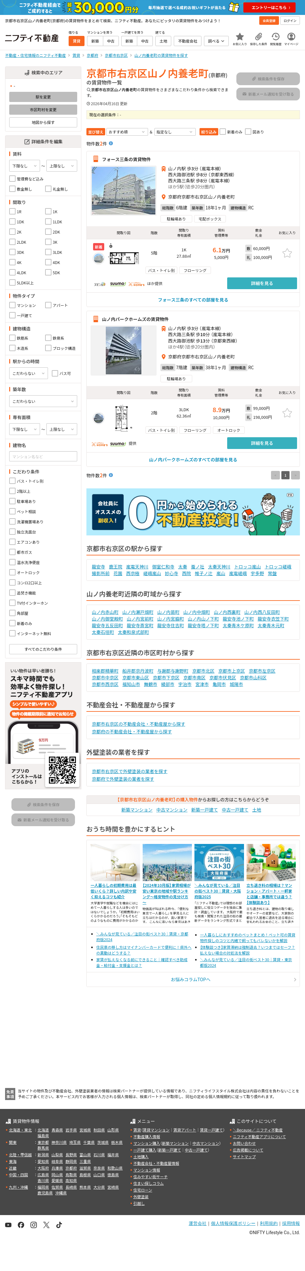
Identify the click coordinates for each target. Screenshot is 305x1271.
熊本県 (85, 1187)
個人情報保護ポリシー (233, 1223)
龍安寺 (98, 566)
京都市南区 (194, 677)
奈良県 (99, 1168)
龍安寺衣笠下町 (273, 618)
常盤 (272, 573)
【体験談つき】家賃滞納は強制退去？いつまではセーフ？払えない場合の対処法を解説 (247, 949)
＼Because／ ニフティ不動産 (258, 1129)
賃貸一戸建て (211, 1129)
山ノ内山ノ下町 (203, 618)
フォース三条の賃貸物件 (126, 159)
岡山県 (57, 1174)
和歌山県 (115, 1168)
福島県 (43, 1135)
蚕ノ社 (197, 566)
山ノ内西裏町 (227, 612)
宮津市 (202, 684)
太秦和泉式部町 (133, 632)
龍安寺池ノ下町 (238, 618)
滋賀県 (85, 1168)
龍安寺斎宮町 (140, 625)
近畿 (13, 1168)
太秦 (182, 566)
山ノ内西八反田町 (262, 612)
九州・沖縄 (18, 1187)
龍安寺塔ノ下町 (203, 625)
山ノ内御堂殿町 (107, 618)
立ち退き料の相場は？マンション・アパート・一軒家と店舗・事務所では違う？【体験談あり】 (269, 893)
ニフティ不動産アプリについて (259, 1136)
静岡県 (71, 1161)
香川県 (43, 1180)
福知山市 (131, 684)
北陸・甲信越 (20, 1154)
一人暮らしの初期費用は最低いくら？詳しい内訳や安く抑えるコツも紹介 (113, 890)
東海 (13, 1161)
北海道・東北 (20, 1129)
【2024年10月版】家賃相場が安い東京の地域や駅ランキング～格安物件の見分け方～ (167, 893)
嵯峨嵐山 (152, 573)
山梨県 (57, 1154)
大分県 (99, 1187)
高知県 (71, 1180)
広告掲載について (248, 1149)
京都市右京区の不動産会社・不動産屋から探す (138, 724)
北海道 (43, 1129)
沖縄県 (61, 1192)
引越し (139, 1203)
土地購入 (141, 1156)
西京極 (132, 573)
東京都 (43, 1142)
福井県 (113, 1154)
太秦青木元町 (271, 625)
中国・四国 (18, 1174)
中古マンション (171, 809)
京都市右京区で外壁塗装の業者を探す (129, 771)
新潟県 (43, 1154)
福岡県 (43, 1187)
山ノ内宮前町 (140, 618)
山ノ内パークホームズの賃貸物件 (135, 319)
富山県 (85, 1154)
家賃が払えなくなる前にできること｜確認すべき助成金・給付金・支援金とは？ (141, 962)
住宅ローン (142, 1190)
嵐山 (220, 573)
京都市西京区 (105, 684)
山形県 (113, 1129)
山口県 (99, 1174)
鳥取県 (71, 1174)
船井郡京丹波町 (137, 671)
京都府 (71, 1168)
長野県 (71, 1154)
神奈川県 (59, 1142)
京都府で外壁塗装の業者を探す (123, 779)
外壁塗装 (141, 1196)
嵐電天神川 (137, 566)
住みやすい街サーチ (150, 1176)
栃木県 (117, 1142)
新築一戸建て (204, 809)
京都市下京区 (166, 677)
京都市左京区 (262, 671)
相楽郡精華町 (105, 671)
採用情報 (291, 1223)
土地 (256, 809)
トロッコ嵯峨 (278, 566)
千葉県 (89, 1142)
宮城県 (85, 1129)
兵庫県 (57, 1168)
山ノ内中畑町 (196, 612)
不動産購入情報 (146, 1136)
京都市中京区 (105, 677)
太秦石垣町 (103, 632)
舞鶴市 (150, 684)
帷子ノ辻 (204, 573)
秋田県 (99, 1129)
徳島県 (113, 1174)
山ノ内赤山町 (105, 612)
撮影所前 (101, 573)
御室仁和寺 (163, 566)
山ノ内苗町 (168, 612)
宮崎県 (113, 1187)
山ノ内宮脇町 (170, 618)
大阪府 (43, 1168)
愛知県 (43, 1161)
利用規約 (269, 1223)
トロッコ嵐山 (247, 566)
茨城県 (103, 1142)
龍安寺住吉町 (170, 625)
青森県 (57, 1129)
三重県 (85, 1161)
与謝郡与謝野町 (172, 671)
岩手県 (71, 1129)
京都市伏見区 (222, 677)
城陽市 (236, 684)
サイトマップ (244, 1156)
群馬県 (43, 1148)
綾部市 (167, 684)
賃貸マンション (156, 1129)
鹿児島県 (45, 1192)
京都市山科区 (253, 677)
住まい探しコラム (148, 1183)
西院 (186, 573)
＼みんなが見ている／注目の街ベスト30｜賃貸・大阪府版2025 (217, 890)
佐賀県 (57, 1187)
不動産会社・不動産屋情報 (156, 1163)
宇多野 (257, 573)
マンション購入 (146, 1143)
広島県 (43, 1174)
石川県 (99, 1154)
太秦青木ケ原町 (238, 625)
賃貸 (137, 1129)
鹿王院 (115, 566)
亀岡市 (219, 684)
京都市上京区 (231, 671)
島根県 (85, 1174)
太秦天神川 (219, 566)
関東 (13, 1142)
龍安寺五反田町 (107, 625)
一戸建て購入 (144, 1149)
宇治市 (185, 684)
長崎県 (71, 1187)
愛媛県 (57, 1180)
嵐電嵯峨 (238, 573)
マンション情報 (146, 1169)
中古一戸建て (235, 809)
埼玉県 (75, 1142)
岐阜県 (57, 1161)
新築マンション (136, 809)
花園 (117, 573)
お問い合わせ (244, 1143)
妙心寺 (171, 573)
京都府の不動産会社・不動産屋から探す (132, 731)
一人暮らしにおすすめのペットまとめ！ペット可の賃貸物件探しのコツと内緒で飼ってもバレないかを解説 (247, 937)
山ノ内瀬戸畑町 (137, 612)
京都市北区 (203, 671)
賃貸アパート (184, 1129)
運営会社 (198, 1223)
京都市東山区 (135, 677)
